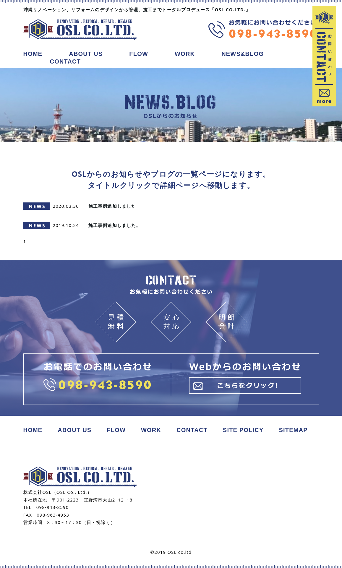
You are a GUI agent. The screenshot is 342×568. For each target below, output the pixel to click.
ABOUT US (86, 54)
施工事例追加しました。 (114, 225)
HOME (33, 54)
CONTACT (65, 61)
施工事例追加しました (112, 206)
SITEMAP (293, 430)
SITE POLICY (243, 430)
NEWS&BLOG (242, 54)
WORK (185, 54)
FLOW (138, 54)
